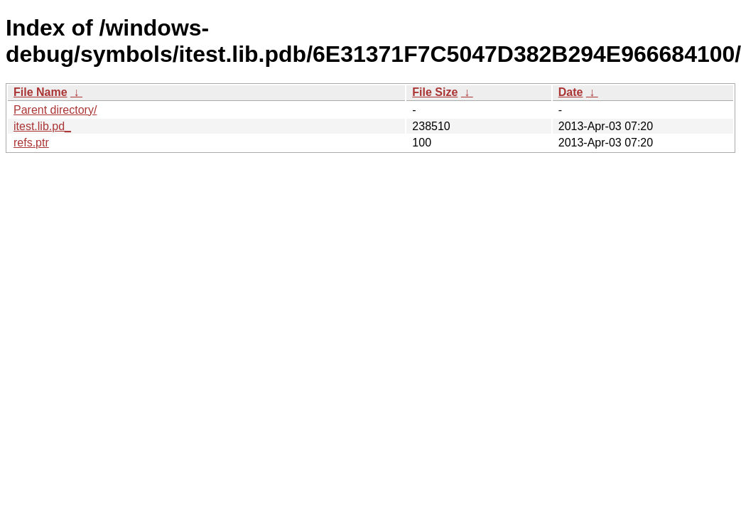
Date (570, 92)
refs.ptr (31, 143)
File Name (40, 92)
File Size (435, 92)
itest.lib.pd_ (42, 126)
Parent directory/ (55, 110)
